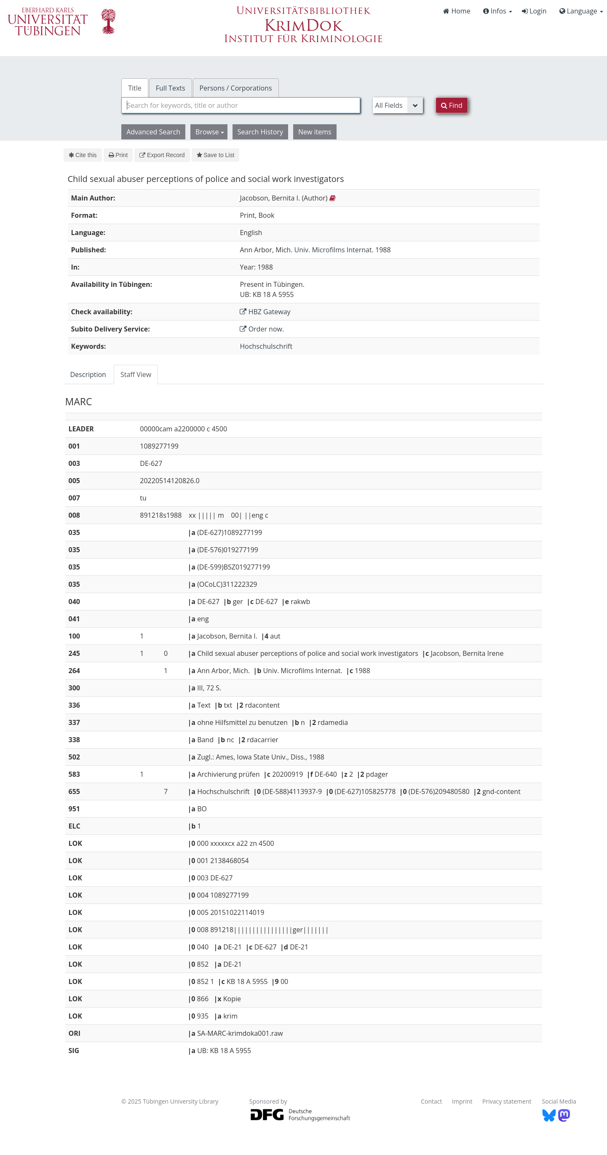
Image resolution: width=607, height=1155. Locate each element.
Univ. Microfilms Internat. (334, 249)
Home (456, 11)
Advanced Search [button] (153, 131)
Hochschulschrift (266, 346)
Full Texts (170, 88)
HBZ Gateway (265, 311)
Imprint (462, 1101)
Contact (431, 1101)
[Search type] (398, 105)
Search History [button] (260, 131)
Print (118, 155)
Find (452, 105)
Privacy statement (507, 1101)
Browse (209, 131)
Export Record (162, 155)
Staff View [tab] (135, 374)
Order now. (262, 329)
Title (135, 88)
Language (581, 11)
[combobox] (240, 105)
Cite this (83, 155)
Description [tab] (88, 374)
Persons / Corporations (236, 88)
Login (534, 11)
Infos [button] (497, 11)
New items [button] (315, 131)
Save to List (216, 155)
